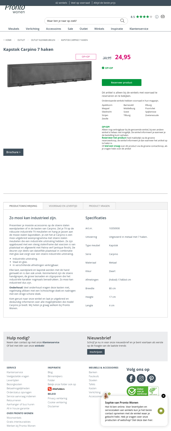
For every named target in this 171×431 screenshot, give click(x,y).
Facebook (131, 378)
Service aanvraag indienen (21, 396)
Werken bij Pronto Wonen (21, 425)
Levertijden (13, 380)
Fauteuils (94, 376)
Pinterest (151, 378)
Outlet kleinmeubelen (43, 40)
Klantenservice (50, 342)
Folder (51, 380)
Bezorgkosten (14, 384)
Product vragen (99, 205)
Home (9, 40)
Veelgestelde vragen (18, 376)
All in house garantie (18, 408)
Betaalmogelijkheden (18, 388)
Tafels (92, 384)
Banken (93, 372)
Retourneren (14, 400)
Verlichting (95, 392)
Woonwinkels (14, 417)
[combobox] (86, 20)
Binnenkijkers (55, 376)
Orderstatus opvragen (19, 392)
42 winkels (61, 2)
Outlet (22, 40)
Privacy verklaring (57, 398)
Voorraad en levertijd (63, 205)
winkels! (39, 345)
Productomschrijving (23, 205)
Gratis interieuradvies (19, 421)
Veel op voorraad (81, 2)
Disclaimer (53, 406)
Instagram (141, 378)
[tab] (23, 205)
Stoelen (93, 380)
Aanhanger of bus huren (20, 404)
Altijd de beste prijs (105, 2)
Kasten (93, 388)
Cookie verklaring (57, 402)
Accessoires (95, 396)
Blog (50, 372)
